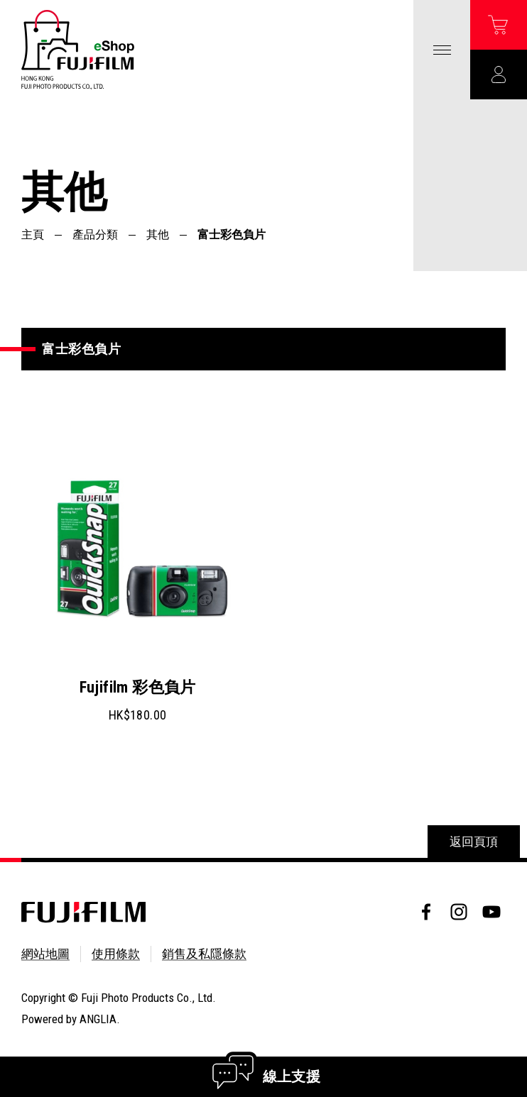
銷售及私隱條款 (204, 954)
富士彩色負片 (231, 234)
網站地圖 (45, 954)
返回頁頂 (474, 841)
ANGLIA (98, 1019)
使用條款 (116, 954)
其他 (157, 234)
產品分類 (95, 234)
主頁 (32, 234)
